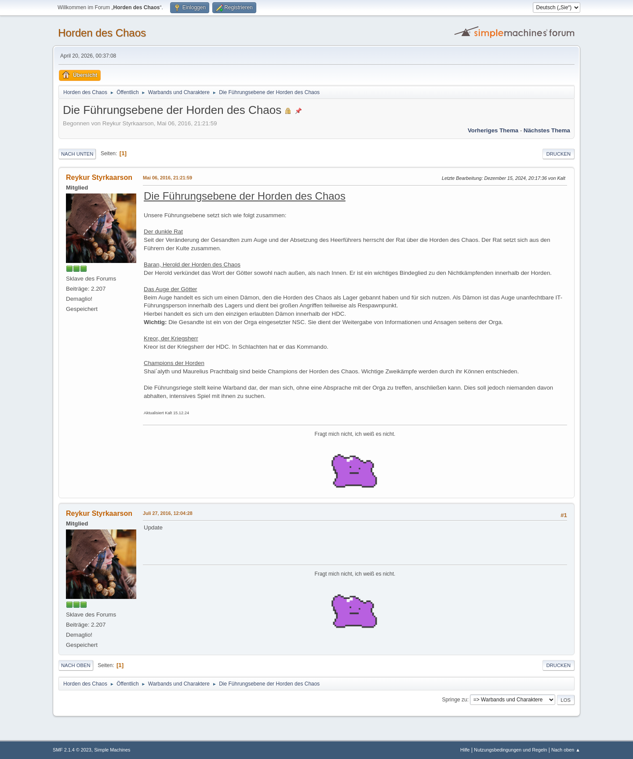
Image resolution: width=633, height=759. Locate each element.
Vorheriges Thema (493, 130)
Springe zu (454, 700)
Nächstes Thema (547, 130)
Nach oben (76, 665)
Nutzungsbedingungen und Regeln (510, 749)
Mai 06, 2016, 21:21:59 (167, 177)
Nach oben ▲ (565, 749)
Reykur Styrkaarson (99, 177)
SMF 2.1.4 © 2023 (72, 749)
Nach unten (77, 154)
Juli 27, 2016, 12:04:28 (168, 513)
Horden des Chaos (102, 33)
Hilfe (465, 749)
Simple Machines (112, 749)
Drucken (558, 154)
